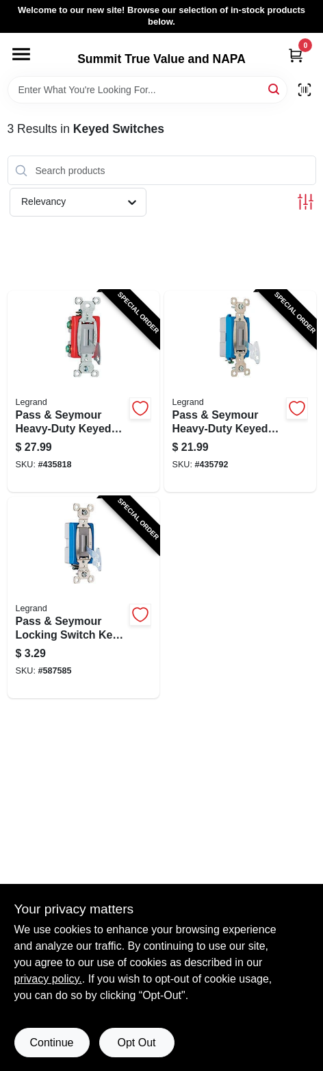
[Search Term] (147, 89)
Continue (51, 1042)
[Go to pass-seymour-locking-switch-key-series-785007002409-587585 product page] (83, 597)
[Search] (275, 88)
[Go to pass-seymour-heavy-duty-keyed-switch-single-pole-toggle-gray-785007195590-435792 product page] (240, 391)
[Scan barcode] (304, 89)
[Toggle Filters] (305, 202)
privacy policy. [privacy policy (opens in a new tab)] (48, 979)
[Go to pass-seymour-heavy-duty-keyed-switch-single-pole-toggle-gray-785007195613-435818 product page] (83, 391)
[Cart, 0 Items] (295, 55)
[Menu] (21, 54)
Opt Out (136, 1042)
